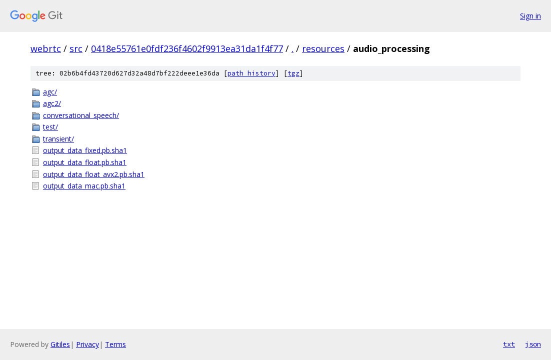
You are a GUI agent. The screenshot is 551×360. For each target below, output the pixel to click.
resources (323, 48)
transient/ (58, 139)
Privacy (87, 344)
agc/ (50, 91)
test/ (50, 127)
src (76, 48)
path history (252, 73)
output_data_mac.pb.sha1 (84, 185)
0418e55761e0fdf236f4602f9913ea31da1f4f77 (187, 48)
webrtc (45, 48)
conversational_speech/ (81, 115)
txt (509, 344)
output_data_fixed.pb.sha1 (85, 150)
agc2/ (52, 103)
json (533, 344)
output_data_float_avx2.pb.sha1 (93, 174)
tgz (294, 73)
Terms (115, 344)
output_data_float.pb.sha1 (84, 162)
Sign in (530, 15)
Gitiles (60, 344)
